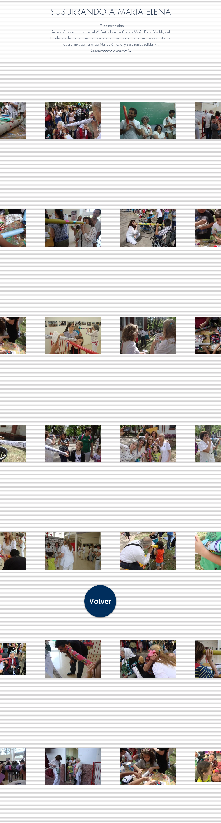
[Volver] (100, 601)
